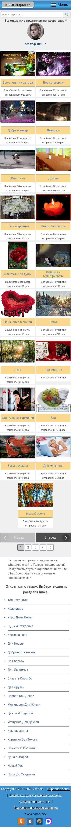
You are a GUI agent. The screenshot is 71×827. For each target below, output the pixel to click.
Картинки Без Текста (22, 739)
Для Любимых (18, 670)
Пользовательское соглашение (35, 808)
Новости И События (22, 748)
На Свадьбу (16, 661)
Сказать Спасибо (20, 678)
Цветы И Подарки (20, 713)
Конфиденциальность (34, 801)
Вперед (50, 537)
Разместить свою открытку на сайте (35, 795)
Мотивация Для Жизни (24, 704)
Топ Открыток (18, 600)
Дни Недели (16, 643)
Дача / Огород (18, 757)
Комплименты (18, 731)
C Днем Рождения (20, 626)
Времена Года (17, 635)
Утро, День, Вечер (20, 617)
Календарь (15, 608)
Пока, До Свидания (21, 774)
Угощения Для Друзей (23, 722)
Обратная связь (58, 789)
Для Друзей (16, 687)
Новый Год (15, 765)
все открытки (17, 5)
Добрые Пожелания (22, 652)
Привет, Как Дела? (21, 696)
